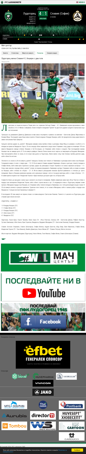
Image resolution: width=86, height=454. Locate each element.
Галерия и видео (52, 53)
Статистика (14, 53)
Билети (5, 53)
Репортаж (40, 53)
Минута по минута (27, 53)
